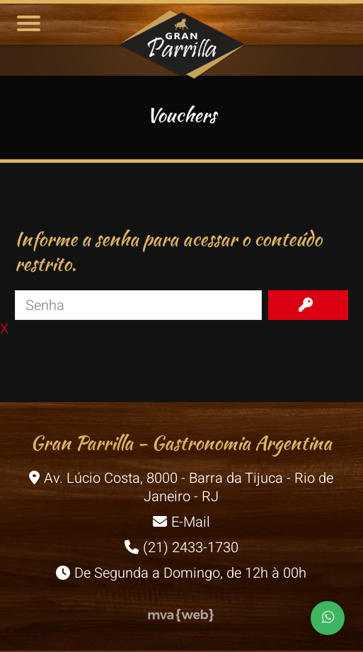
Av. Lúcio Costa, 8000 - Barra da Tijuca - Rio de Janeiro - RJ (181, 487)
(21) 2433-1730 (181, 547)
